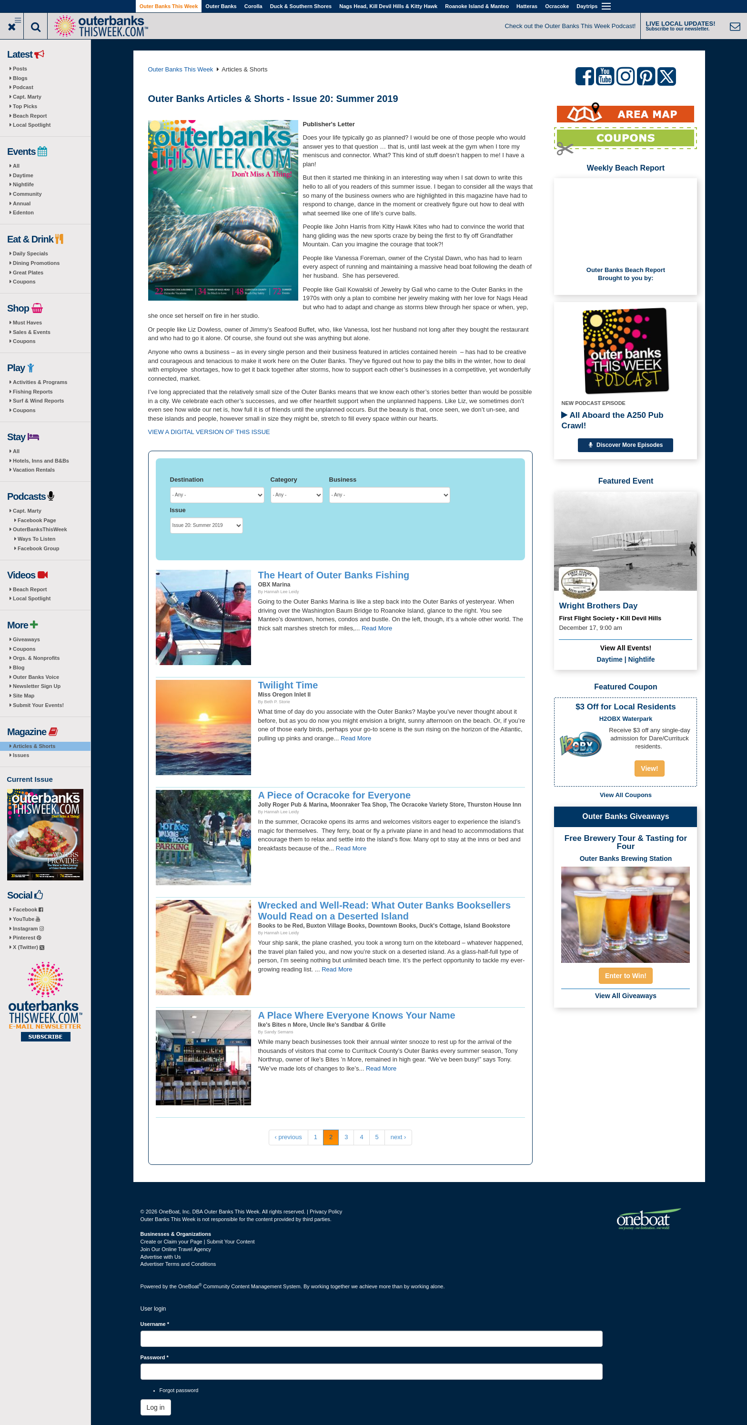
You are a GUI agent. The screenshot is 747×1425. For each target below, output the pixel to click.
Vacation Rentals (34, 470)
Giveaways (26, 639)
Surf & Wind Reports (38, 401)
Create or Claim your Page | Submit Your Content (198, 1241)
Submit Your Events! (38, 705)
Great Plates (28, 272)
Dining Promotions (36, 263)
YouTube (26, 919)
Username (155, 1324)
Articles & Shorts (34, 746)
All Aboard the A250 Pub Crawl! (612, 420)
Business (343, 479)
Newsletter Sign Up (37, 686)
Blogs (20, 78)
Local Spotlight (31, 125)
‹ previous (288, 1137)
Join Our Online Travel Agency (176, 1249)
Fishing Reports (33, 391)
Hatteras (526, 6)
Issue (178, 510)
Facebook (28, 909)
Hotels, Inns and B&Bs (41, 461)
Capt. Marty (27, 97)
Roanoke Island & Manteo (477, 6)
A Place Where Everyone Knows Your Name (356, 1015)
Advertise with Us (161, 1257)
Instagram (28, 928)
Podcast (23, 87)
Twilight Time (288, 685)
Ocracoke (557, 6)
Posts (20, 68)
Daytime (23, 175)
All (16, 166)
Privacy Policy (326, 1211)
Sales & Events (31, 332)
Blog (18, 667)
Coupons (24, 281)
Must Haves (27, 322)
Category (284, 479)
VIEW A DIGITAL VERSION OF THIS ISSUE (209, 431)
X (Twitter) (28, 947)
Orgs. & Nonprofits (36, 658)
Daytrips (586, 6)
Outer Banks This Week (169, 6)
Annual (21, 203)
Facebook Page (37, 520)
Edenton (23, 212)
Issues (21, 755)
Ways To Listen (36, 539)
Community (27, 194)
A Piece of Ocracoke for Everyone (334, 795)
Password (155, 1357)
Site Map (23, 695)
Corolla (253, 6)
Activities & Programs (40, 382)
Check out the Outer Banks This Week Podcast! (570, 26)
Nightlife (23, 184)
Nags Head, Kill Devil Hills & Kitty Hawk (388, 6)
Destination (187, 479)
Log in (156, 1407)
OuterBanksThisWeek (40, 529)
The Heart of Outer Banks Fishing (334, 575)
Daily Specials (30, 253)
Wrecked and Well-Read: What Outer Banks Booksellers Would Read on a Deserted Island (384, 910)
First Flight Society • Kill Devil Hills (610, 618)
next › (398, 1137)
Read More (377, 628)
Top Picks (25, 106)
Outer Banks (220, 6)
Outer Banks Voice (36, 677)
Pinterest (27, 937)
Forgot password (179, 1390)
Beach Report (30, 116)
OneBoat (190, 1286)
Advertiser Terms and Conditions (178, 1264)
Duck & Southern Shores (301, 6)
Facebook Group (38, 548)
